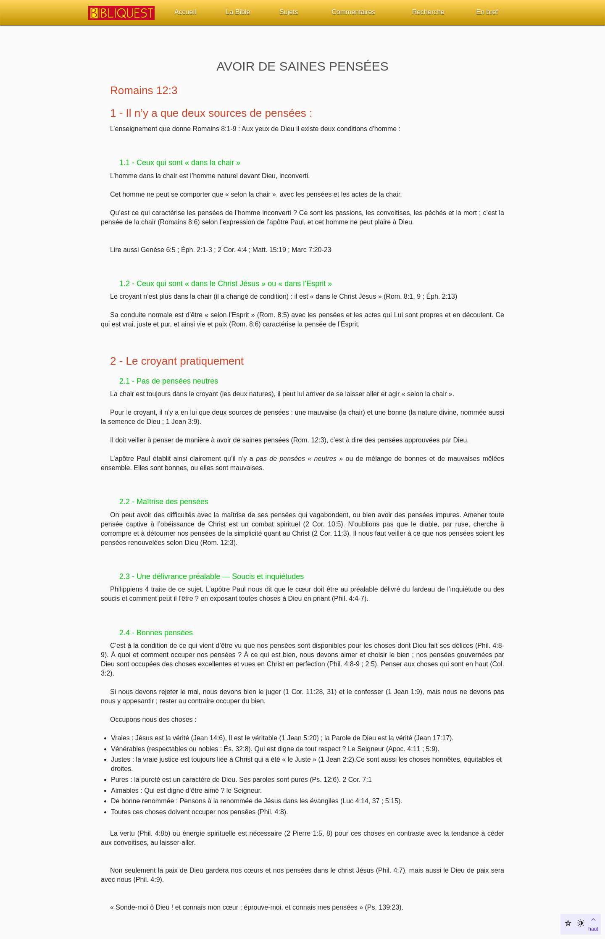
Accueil (185, 12)
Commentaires (353, 12)
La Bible (238, 12)
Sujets (288, 12)
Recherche (428, 12)
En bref (487, 12)
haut (593, 923)
